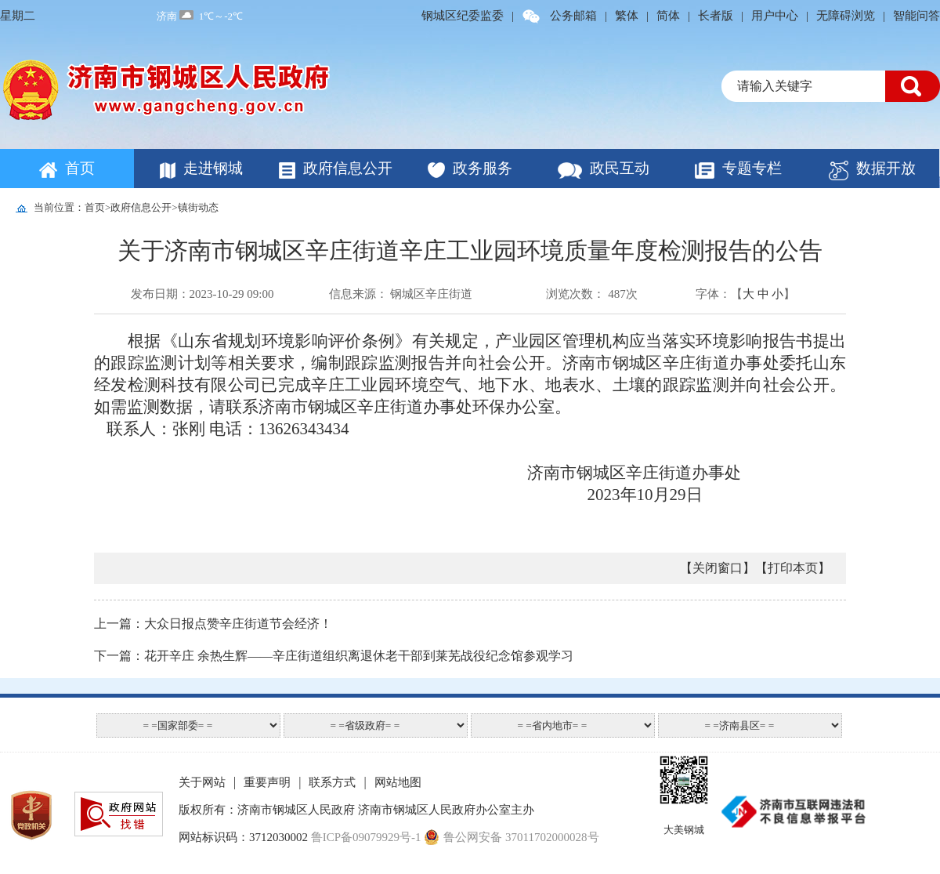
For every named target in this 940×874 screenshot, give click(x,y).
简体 (668, 15)
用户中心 (774, 15)
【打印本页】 (792, 568)
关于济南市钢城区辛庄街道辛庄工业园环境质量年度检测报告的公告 (470, 250)
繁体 (626, 15)
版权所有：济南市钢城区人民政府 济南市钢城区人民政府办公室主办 (356, 809)
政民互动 (619, 168)
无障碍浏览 (845, 15)
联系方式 (332, 782)
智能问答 (916, 15)
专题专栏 (752, 168)
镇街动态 (198, 207)
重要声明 (267, 782)
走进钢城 (213, 168)
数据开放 (886, 168)
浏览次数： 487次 (591, 294)
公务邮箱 (573, 15)
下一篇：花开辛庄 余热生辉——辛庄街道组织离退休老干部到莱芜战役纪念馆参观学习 (333, 655)
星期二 (17, 15)
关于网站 (202, 782)
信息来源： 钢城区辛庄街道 (401, 294)
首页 (80, 168)
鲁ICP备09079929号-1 (366, 837)
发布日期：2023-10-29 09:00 (202, 294)
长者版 (715, 15)
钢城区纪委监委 (462, 15)
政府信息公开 (347, 168)
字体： (713, 294)
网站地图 (397, 782)
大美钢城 (683, 830)
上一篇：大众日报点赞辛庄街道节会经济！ (213, 623)
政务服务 (482, 168)
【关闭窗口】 (717, 568)
